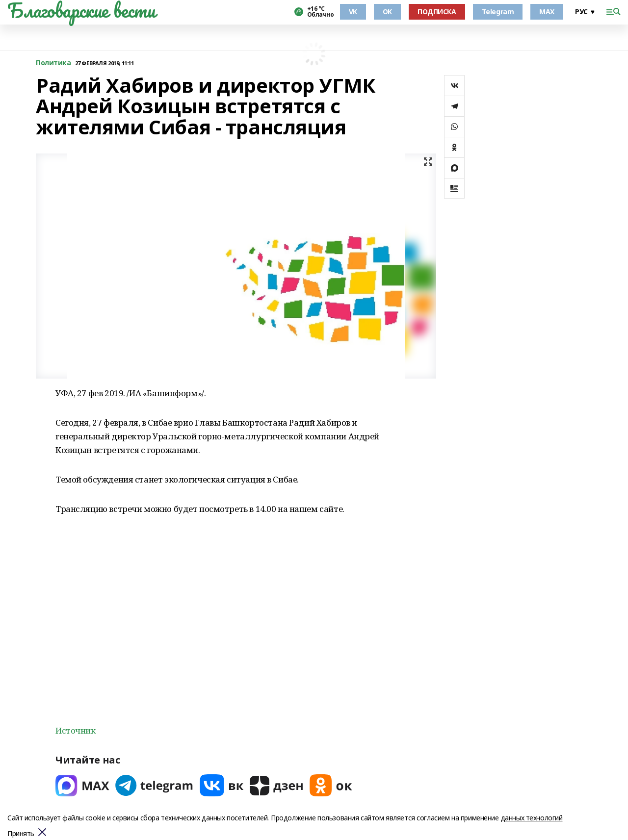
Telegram (498, 11)
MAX (546, 11)
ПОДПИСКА (437, 11)
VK (353, 11)
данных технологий (532, 817)
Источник (75, 730)
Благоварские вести (81, 10)
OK (387, 11)
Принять (20, 834)
